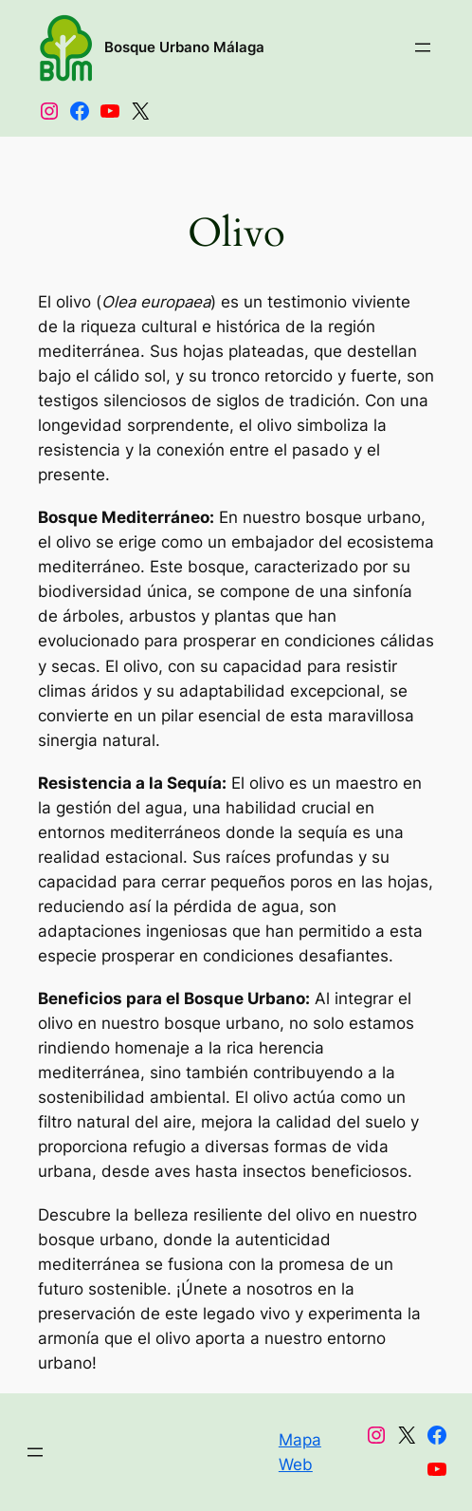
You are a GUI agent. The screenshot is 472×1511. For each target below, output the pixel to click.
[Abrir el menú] (422, 47)
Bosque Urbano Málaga (184, 47)
